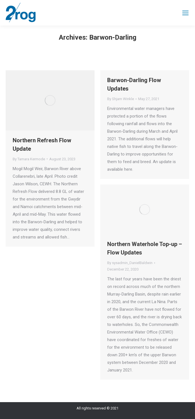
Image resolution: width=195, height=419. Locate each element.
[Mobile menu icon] (185, 13)
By (29, 159)
